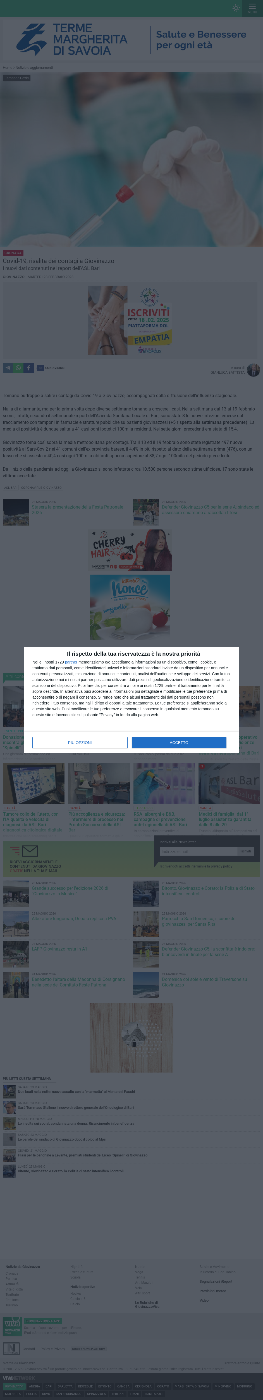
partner (71, 662)
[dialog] (131, 700)
